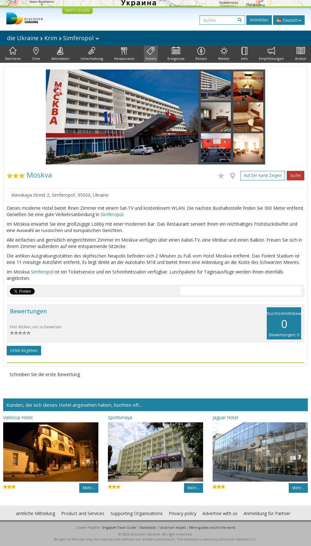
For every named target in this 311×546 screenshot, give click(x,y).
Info (244, 54)
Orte (36, 54)
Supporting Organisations (136, 513)
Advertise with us (219, 513)
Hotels (150, 54)
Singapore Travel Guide (119, 527)
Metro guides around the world (212, 527)
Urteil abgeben (24, 350)
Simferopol (112, 214)
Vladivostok (147, 527)
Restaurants (124, 54)
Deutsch (289, 20)
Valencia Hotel (17, 417)
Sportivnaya (120, 417)
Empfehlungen (271, 54)
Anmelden (259, 20)
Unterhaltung (92, 54)
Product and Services (82, 513)
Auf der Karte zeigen (262, 175)
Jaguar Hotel (225, 417)
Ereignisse (176, 54)
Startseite (13, 54)
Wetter (224, 54)
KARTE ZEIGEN (77, 10)
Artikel (300, 54)
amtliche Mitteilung (35, 513)
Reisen (201, 54)
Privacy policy (182, 513)
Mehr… (89, 488)
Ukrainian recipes (172, 527)
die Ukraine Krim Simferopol (53, 38)
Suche (295, 175)
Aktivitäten (60, 54)
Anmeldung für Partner (267, 513)
